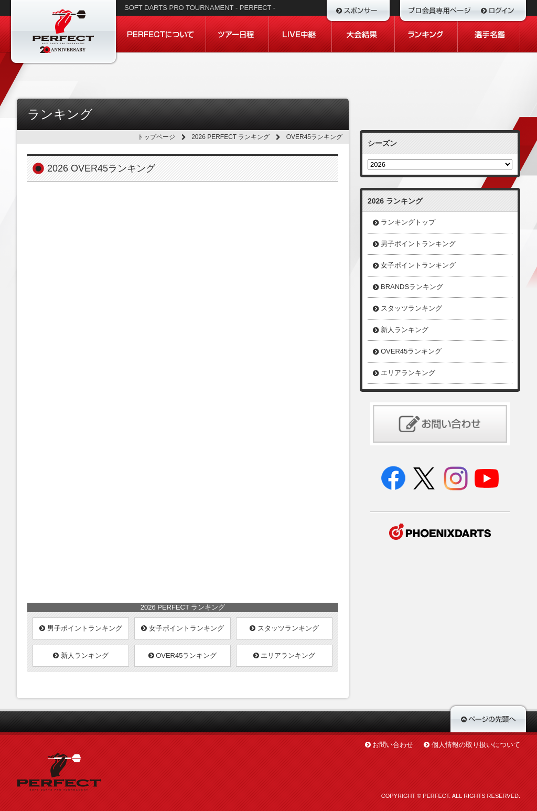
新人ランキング (81, 655)
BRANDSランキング (412, 287)
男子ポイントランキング (80, 628)
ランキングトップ (408, 222)
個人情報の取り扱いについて (476, 745)
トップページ (156, 137)
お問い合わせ (392, 745)
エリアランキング (284, 655)
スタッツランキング (284, 628)
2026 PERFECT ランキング (230, 137)
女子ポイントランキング (182, 628)
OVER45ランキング (182, 655)
